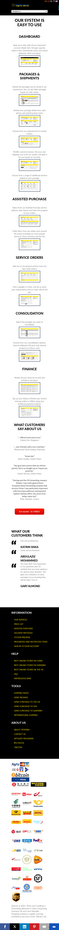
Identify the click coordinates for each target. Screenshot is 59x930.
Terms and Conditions (36, 906)
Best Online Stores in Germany (30, 665)
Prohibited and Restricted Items (30, 642)
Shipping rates (21, 693)
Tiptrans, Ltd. (41, 916)
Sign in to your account (26, 646)
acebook (19, 743)
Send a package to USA (25, 706)
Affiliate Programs (24, 738)
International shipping (26, 715)
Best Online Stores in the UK (28, 669)
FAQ (16, 674)
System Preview (22, 637)
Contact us (20, 734)
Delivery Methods (23, 633)
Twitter (18, 747)
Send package (21, 697)
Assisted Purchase (23, 628)
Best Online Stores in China (28, 661)
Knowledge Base (22, 678)
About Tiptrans (22, 730)
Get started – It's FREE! (29, 512)
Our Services (20, 620)
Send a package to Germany (28, 711)
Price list (18, 624)
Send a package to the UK (27, 702)
